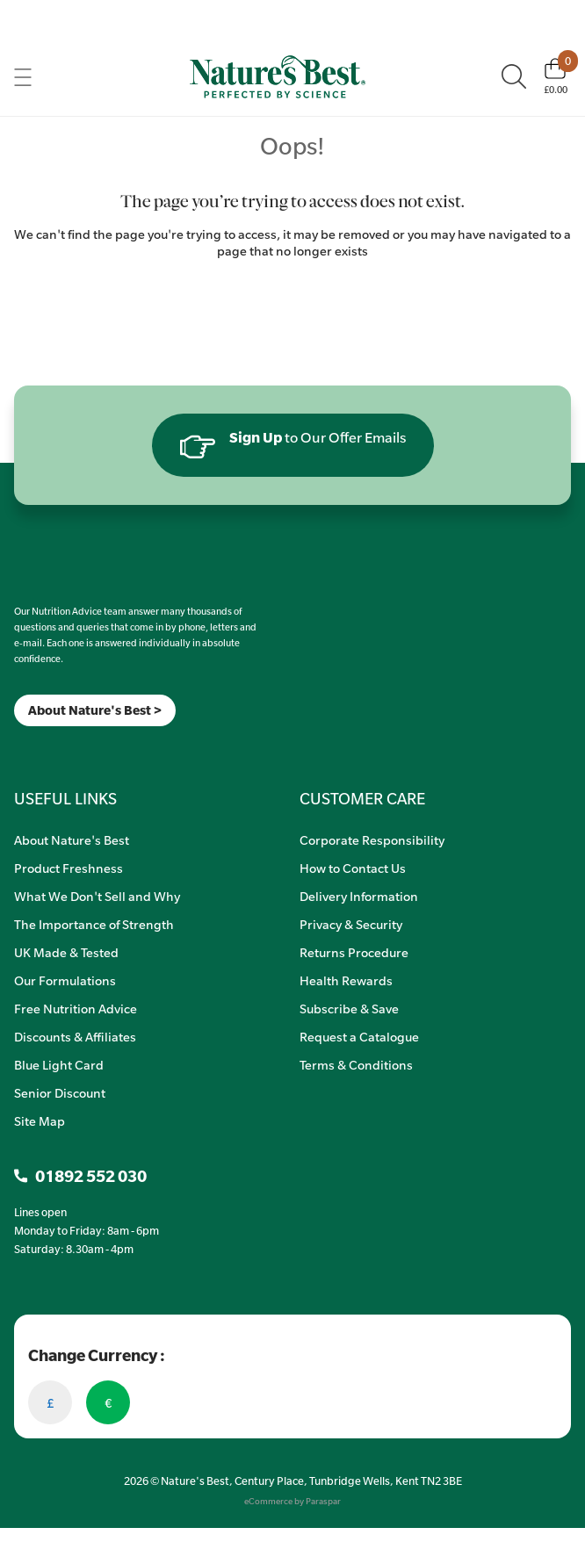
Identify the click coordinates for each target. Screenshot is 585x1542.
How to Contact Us (353, 867)
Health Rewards (346, 980)
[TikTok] (44, 748)
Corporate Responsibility (372, 839)
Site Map (39, 1120)
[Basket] (555, 76)
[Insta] (29, 748)
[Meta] (14, 748)
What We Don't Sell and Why (97, 896)
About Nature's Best (71, 839)
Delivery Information (359, 896)
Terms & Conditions (356, 1064)
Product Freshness (68, 867)
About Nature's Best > (95, 710)
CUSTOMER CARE (362, 798)
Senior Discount (59, 1092)
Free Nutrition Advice (75, 1008)
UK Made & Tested (66, 952)
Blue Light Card (59, 1064)
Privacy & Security (351, 924)
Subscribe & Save (349, 1008)
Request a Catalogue (359, 1036)
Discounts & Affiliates (75, 1036)
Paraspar (323, 1501)
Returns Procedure (354, 952)
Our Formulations (65, 980)
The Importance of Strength (94, 924)
